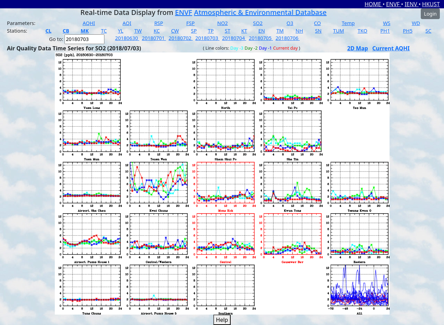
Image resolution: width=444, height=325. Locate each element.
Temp (348, 23)
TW (138, 30)
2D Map (357, 48)
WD (416, 23)
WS (386, 23)
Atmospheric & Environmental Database (260, 12)
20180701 (154, 38)
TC (104, 30)
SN (318, 30)
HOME (374, 4)
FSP (190, 23)
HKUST (431, 4)
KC (157, 30)
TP (211, 30)
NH (299, 30)
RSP (158, 23)
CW (175, 30)
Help (222, 320)
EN (261, 30)
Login (430, 13)
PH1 (385, 30)
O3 (290, 23)
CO (317, 23)
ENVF (393, 4)
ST (227, 30)
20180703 (207, 38)
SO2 (258, 23)
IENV (411, 4)
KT (244, 30)
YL (120, 30)
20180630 (127, 38)
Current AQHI (391, 48)
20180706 (287, 38)
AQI (126, 23)
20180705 (261, 38)
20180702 (181, 38)
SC (429, 30)
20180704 (234, 38)
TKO (362, 30)
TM (280, 30)
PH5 (408, 30)
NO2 (222, 23)
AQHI (89, 23)
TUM (338, 30)
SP (194, 30)
